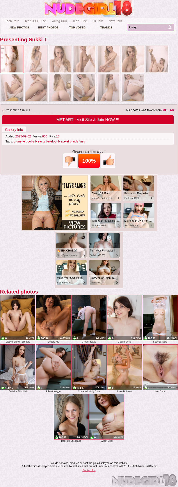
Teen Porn (12, 21)
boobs (30, 141)
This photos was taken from (150, 110)
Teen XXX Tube (35, 21)
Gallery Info (14, 130)
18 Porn (97, 21)
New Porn (115, 21)
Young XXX (59, 21)
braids (74, 141)
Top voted (77, 27)
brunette (19, 141)
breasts (40, 141)
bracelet (63, 141)
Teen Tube (80, 21)
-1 (70, 160)
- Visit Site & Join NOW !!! (87, 120)
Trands (106, 27)
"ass (82, 141)
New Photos (19, 27)
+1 (108, 160)
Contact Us (88, 470)
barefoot (51, 141)
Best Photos (48, 27)
